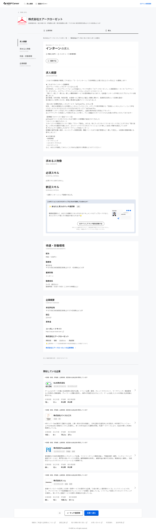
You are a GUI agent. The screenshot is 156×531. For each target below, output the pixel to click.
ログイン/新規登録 (145, 4)
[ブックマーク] (59, 513)
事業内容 (48, 340)
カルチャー (62, 340)
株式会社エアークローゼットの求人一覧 (55, 38)
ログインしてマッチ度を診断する (90, 224)
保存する (52, 61)
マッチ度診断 (73, 513)
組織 (55, 340)
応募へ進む (91, 513)
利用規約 (109, 522)
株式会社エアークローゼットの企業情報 (61, 348)
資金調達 (71, 340)
